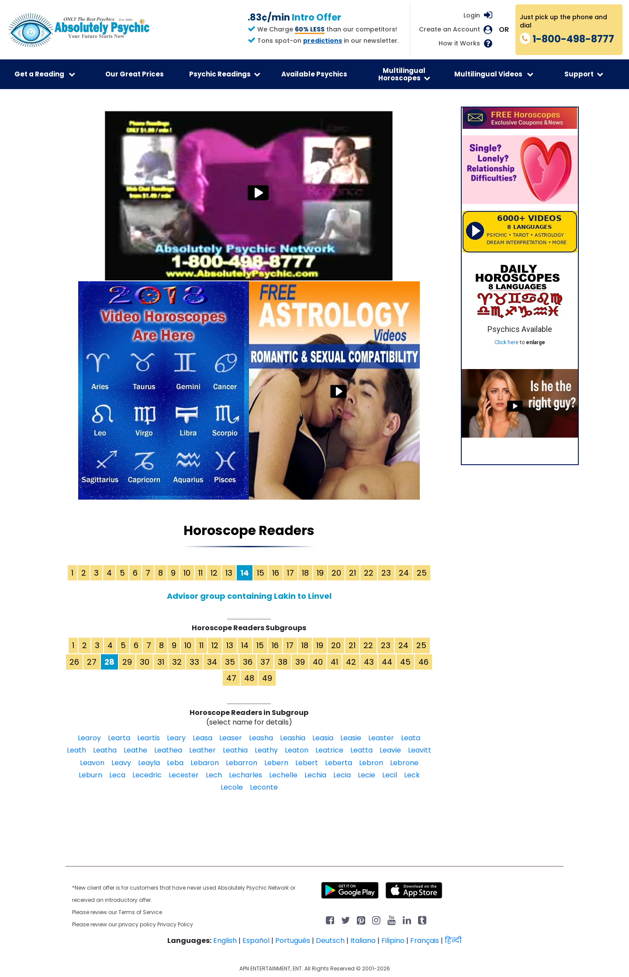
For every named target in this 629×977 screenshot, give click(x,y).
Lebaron (204, 763)
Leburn (90, 775)
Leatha (105, 750)
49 (267, 678)
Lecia (342, 775)
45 (405, 661)
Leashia (292, 738)
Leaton (296, 750)
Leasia (322, 738)
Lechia (315, 775)
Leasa (202, 738)
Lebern (276, 763)
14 (245, 645)
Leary (176, 738)
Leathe (135, 750)
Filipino (392, 941)
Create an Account (449, 29)
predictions (322, 40)
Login (471, 15)
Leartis (148, 738)
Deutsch (330, 941)
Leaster (381, 738)
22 (368, 572)
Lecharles (245, 775)
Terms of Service (140, 912)
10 (186, 572)
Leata (410, 738)
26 (74, 661)
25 (422, 572)
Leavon (92, 763)
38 (282, 661)
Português (292, 941)
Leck (412, 775)
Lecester (184, 775)
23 (386, 572)
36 (247, 661)
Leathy (266, 750)
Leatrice (329, 750)
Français (424, 941)
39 (300, 661)
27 (92, 661)
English (225, 941)
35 (230, 661)
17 (290, 572)
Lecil (389, 775)
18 (305, 572)
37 (265, 661)
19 (320, 572)
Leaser (230, 738)
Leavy (121, 763)
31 (160, 661)
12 (214, 572)
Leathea (168, 750)
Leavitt (419, 750)
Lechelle (283, 775)
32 (177, 661)
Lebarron (241, 763)
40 (318, 661)
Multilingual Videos (493, 74)
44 (387, 661)
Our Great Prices (134, 74)
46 (423, 661)
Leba (175, 763)
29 (127, 661)
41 (334, 661)
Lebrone (404, 763)
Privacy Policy (175, 924)
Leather (202, 750)
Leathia (235, 750)
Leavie (390, 750)
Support (583, 74)
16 (275, 572)
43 (369, 661)
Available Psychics (314, 74)
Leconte (264, 787)
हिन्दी (453, 941)
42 (351, 661)
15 (260, 572)
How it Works (459, 43)
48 (249, 678)
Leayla (149, 763)
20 (336, 572)
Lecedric (147, 775)
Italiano (363, 941)
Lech (214, 775)
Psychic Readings (224, 74)
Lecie (366, 775)
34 (212, 661)
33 (194, 661)
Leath (76, 750)
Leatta (361, 750)
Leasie (350, 738)
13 (228, 572)
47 (231, 678)
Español (256, 941)
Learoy (89, 738)
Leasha (261, 738)
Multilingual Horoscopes (404, 74)
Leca (117, 775)
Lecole (232, 787)
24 (404, 572)
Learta (119, 738)
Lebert (306, 763)
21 (352, 572)
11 (200, 572)
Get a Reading (44, 74)
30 (144, 661)
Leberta (338, 763)
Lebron (371, 763)
